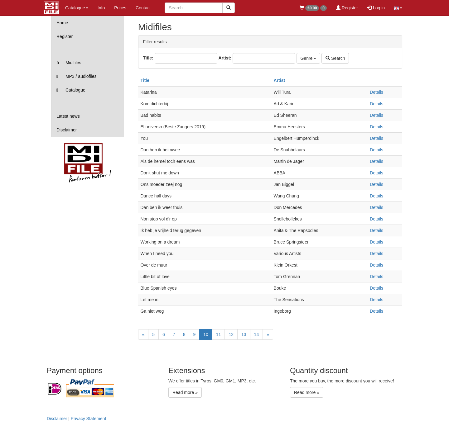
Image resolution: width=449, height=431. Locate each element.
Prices (120, 7)
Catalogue (70, 90)
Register (347, 7)
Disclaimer (66, 129)
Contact (143, 7)
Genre (308, 58)
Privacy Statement (88, 418)
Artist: (224, 57)
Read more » (185, 392)
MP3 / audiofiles (76, 76)
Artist (279, 80)
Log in (376, 7)
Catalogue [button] (76, 7)
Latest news (68, 116)
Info (101, 7)
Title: (148, 57)
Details (376, 92)
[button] (398, 8)
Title (145, 80)
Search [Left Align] (335, 58)
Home (62, 22)
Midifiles (68, 62)
